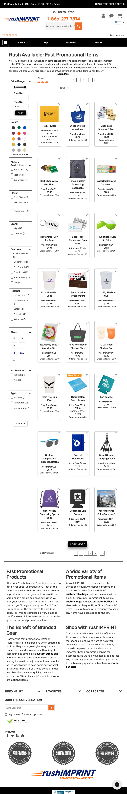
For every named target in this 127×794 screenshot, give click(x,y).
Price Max (18, 102)
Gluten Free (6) (21, 169)
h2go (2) (18, 228)
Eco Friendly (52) (22, 267)
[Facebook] (7, 736)
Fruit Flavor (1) (21, 197)
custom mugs (74, 601)
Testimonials (117, 35)
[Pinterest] (22, 736)
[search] (60, 26)
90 (43, 81)
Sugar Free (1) (20, 180)
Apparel (21, 42)
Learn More (64, 74)
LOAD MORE (77, 544)
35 (90, 80)
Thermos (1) (19, 233)
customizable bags (77, 594)
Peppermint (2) (21, 211)
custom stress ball (47, 653)
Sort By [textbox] (64, 88)
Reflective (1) (20, 319)
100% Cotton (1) (21, 295)
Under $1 (98, 42)
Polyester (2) (20, 314)
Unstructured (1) (22, 408)
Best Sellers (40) (22, 277)
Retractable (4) (21, 375)
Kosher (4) (18, 175)
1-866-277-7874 (63, 19)
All (46, 81)
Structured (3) (21, 402)
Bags (45, 42)
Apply (20, 113)
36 (39, 81)
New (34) (18, 282)
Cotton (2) (18, 309)
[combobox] (78, 88)
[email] (27, 707)
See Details (55, 4)
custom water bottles (99, 601)
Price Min (18, 93)
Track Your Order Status (110, 4)
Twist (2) (18, 380)
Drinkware (70, 42)
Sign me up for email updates (25, 714)
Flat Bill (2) (19, 397)
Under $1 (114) (21, 262)
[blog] (17, 736)
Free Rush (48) (21, 272)
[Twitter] (12, 736)
